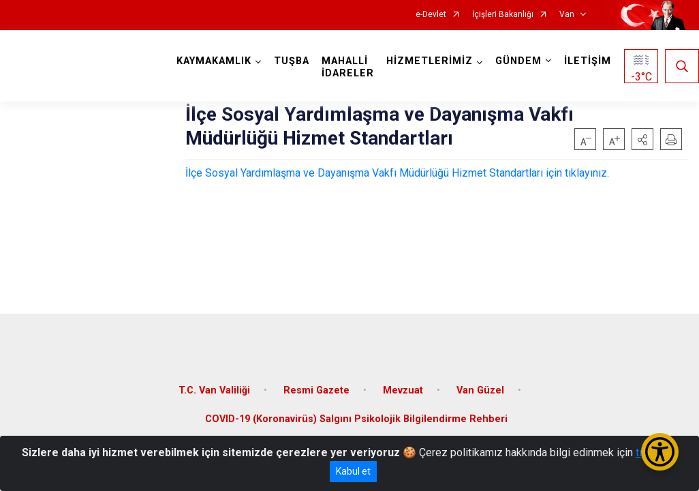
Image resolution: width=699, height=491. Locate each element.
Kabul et (353, 471)
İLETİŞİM (587, 61)
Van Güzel (480, 390)
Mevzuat (403, 390)
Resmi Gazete (316, 390)
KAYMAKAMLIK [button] (213, 61)
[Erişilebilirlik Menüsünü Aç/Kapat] (660, 452)
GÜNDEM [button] (518, 61)
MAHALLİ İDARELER (348, 67)
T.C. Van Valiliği (214, 390)
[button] (642, 139)
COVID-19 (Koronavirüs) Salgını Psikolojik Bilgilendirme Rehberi (356, 419)
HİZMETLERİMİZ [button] (429, 61)
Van (566, 14)
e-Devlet (431, 14)
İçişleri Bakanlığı (502, 14)
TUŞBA (291, 61)
